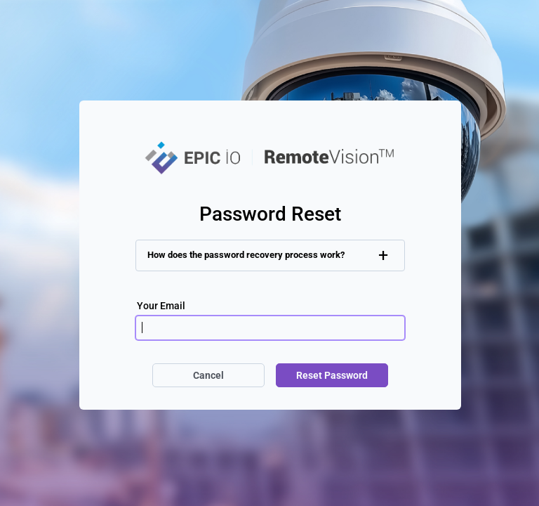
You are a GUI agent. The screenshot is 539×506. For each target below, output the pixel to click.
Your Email (161, 305)
